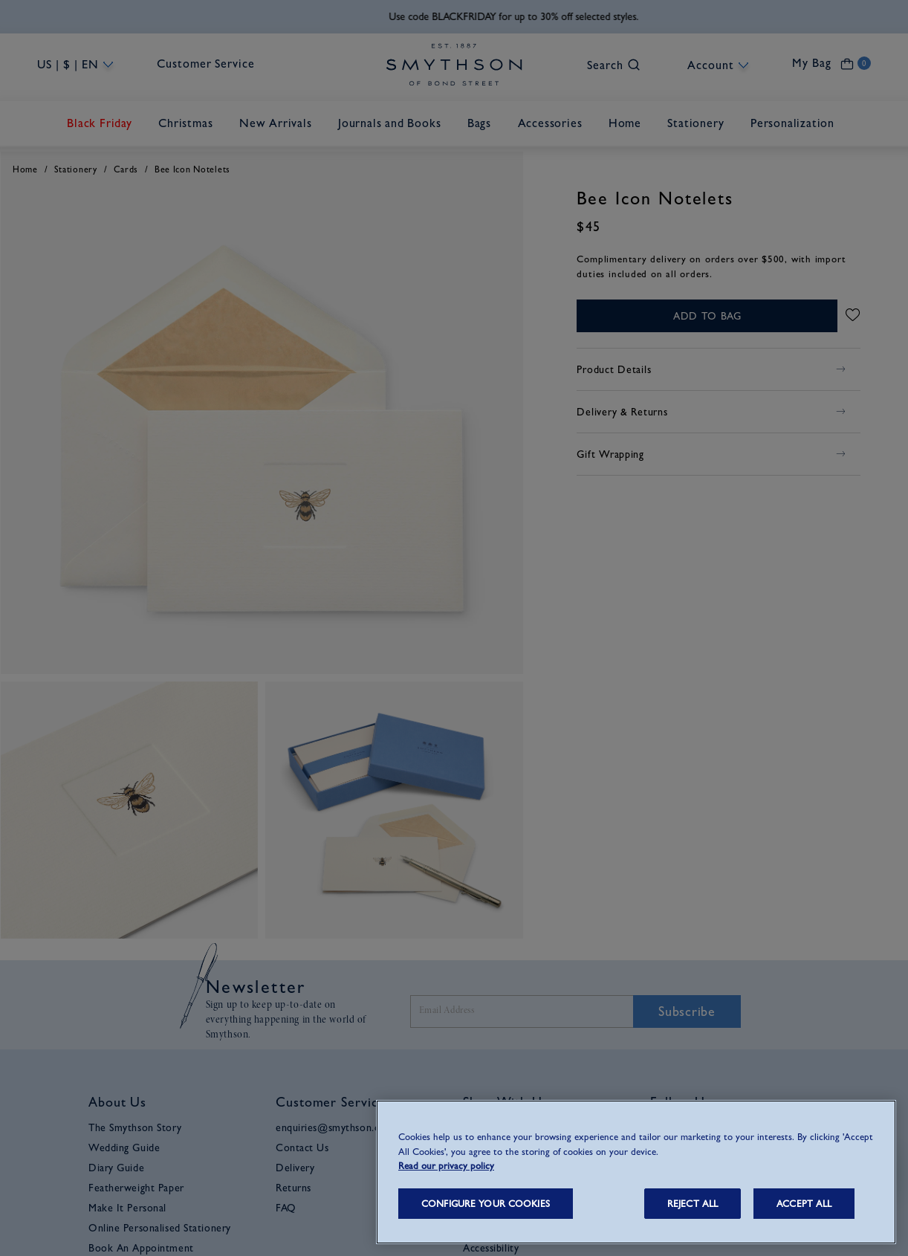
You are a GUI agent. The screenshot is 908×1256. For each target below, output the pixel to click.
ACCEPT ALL (803, 1203)
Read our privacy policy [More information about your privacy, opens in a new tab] (446, 1165)
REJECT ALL (692, 1203)
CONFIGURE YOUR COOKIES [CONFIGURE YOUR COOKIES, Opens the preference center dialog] (485, 1203)
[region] (636, 1172)
